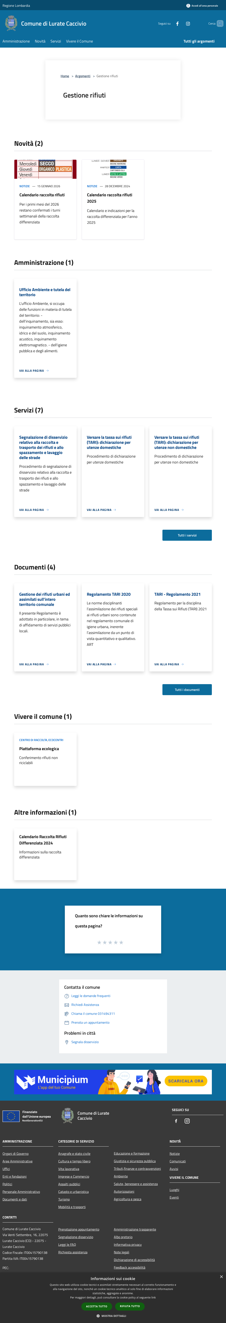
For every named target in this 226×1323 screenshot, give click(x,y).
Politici (7, 1184)
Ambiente (121, 1176)
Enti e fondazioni (15, 1176)
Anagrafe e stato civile (74, 1153)
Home (65, 75)
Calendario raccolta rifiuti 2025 (109, 197)
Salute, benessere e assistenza (136, 1183)
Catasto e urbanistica (73, 1191)
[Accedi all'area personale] (202, 6)
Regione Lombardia (16, 5)
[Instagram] (181, 23)
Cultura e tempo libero (74, 1161)
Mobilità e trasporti (72, 1206)
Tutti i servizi (187, 535)
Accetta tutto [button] (96, 1306)
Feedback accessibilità (129, 1267)
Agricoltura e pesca (127, 1199)
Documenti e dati (15, 1199)
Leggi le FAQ (67, 1244)
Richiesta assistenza (72, 1252)
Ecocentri (55, 740)
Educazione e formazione (132, 1153)
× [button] (221, 1277)
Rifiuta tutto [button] (130, 1306)
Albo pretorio (123, 1236)
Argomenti (82, 75)
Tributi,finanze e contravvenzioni (137, 1168)
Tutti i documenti (187, 689)
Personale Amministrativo (21, 1191)
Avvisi (174, 1168)
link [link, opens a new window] (153, 1297)
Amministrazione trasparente (135, 1229)
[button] (113, 1316)
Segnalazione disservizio (75, 1236)
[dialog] (113, 1297)
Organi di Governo (16, 1153)
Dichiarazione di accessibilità (134, 1259)
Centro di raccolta (33, 740)
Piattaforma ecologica (39, 748)
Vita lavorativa (68, 1168)
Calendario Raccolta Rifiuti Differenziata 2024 (43, 839)
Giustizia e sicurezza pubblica (135, 1160)
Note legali (121, 1252)
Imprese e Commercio (73, 1176)
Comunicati (178, 1161)
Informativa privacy (128, 1244)
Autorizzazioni (124, 1191)
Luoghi (174, 1189)
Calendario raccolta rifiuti (42, 194)
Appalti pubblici (69, 1184)
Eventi (174, 1197)
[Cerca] (218, 23)
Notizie (24, 186)
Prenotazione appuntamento (78, 1229)
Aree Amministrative (18, 1161)
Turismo (64, 1199)
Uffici (6, 1168)
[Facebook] (170, 23)
